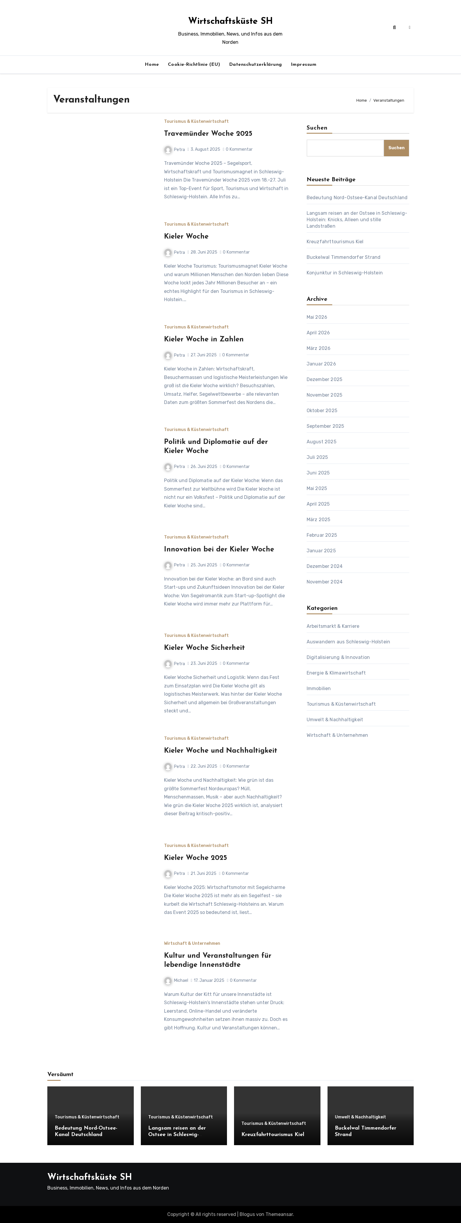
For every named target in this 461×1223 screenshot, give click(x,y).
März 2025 (318, 519)
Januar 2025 (321, 550)
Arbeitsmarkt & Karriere (333, 626)
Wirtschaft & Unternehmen (192, 944)
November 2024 (325, 582)
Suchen (317, 128)
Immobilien (319, 688)
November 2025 (325, 395)
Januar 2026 (321, 364)
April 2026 (318, 332)
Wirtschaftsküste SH (230, 21)
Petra (174, 149)
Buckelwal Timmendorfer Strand (344, 257)
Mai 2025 (317, 488)
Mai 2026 (317, 317)
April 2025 (318, 504)
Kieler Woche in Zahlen (204, 339)
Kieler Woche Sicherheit (204, 648)
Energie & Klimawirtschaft (336, 673)
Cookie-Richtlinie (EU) (194, 64)
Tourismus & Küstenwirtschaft (196, 122)
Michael (176, 980)
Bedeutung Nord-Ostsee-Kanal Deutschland (357, 197)
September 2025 (325, 426)
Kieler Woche (186, 236)
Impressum (304, 64)
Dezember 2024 (325, 566)
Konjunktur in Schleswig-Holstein (345, 273)
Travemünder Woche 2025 (208, 133)
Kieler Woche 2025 (195, 858)
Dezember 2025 (325, 379)
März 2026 (319, 348)
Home (152, 64)
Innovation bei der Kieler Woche (219, 549)
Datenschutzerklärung (255, 64)
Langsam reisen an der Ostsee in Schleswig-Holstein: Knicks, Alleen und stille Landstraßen (357, 219)
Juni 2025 (318, 473)
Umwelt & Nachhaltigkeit (335, 719)
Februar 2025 (322, 535)
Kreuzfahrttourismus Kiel (335, 241)
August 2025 (321, 441)
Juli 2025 (317, 457)
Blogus (247, 1214)
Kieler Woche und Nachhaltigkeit (220, 750)
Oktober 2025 (322, 410)
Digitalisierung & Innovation (338, 657)
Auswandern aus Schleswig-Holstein (348, 642)
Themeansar (279, 1214)
